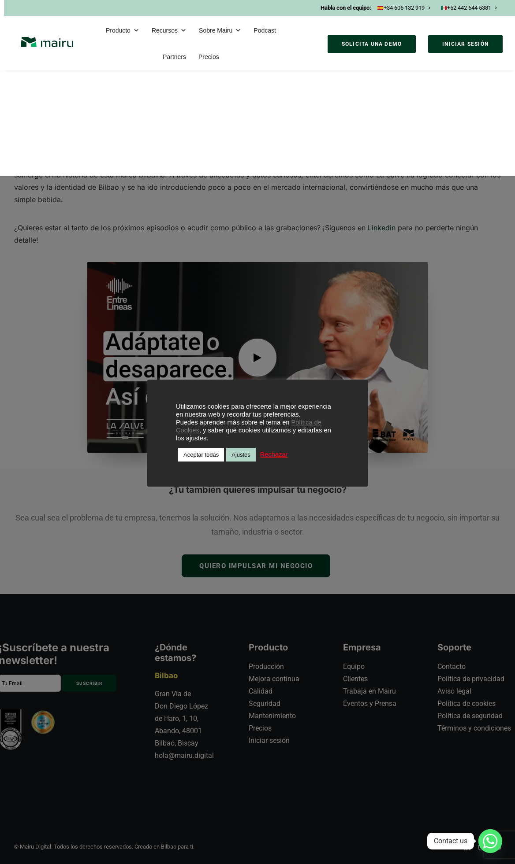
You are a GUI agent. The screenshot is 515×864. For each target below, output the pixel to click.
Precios (208, 56)
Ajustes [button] (240, 454)
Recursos (169, 30)
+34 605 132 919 (403, 7)
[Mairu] (47, 42)
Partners (174, 56)
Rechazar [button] (274, 454)
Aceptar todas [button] (201, 454)
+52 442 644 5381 (468, 7)
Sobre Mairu (220, 30)
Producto (122, 30)
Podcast (265, 30)
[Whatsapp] (490, 841)
